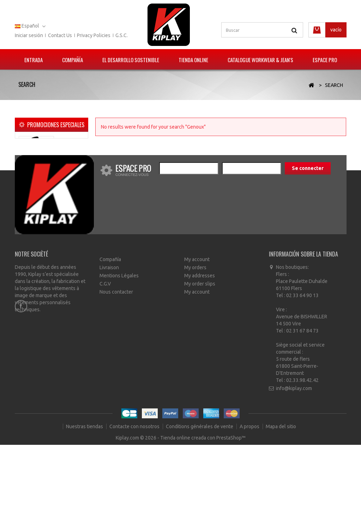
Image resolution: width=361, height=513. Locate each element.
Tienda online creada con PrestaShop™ (203, 506)
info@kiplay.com (294, 456)
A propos (250, 495)
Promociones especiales (55, 124)
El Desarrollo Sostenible (130, 60)
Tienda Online (193, 60)
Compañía (72, 60)
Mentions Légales (119, 343)
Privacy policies (93, 35)
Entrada (33, 60)
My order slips (199, 351)
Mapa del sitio (281, 495)
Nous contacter (116, 359)
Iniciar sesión (29, 35)
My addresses (199, 343)
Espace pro (325, 60)
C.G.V (105, 351)
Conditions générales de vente (200, 495)
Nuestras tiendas (85, 495)
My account (197, 326)
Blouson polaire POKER (69, 151)
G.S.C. (121, 35)
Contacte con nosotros (135, 495)
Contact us (60, 35)
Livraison (109, 334)
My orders (195, 334)
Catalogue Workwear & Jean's (260, 60)
